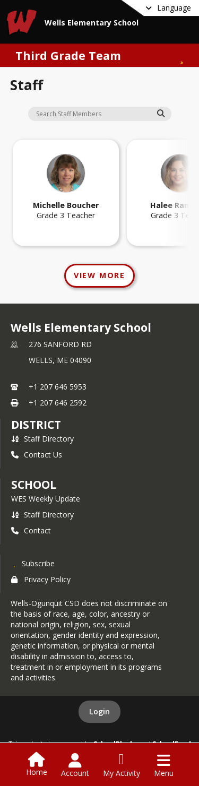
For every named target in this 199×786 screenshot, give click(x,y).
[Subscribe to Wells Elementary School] (33, 563)
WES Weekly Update (45, 499)
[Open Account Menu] (75, 765)
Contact (31, 530)
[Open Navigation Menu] (164, 765)
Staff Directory (42, 439)
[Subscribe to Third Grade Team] (180, 55)
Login (99, 711)
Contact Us (36, 455)
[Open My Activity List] (121, 765)
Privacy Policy (41, 579)
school (33, 484)
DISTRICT (36, 424)
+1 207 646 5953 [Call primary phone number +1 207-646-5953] (57, 387)
